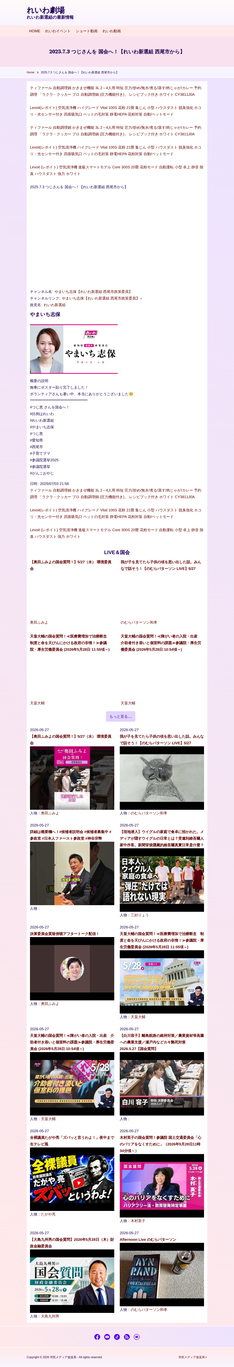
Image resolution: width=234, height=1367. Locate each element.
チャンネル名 (41, 292)
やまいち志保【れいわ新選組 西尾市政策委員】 (94, 292)
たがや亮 (48, 1214)
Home (30, 72)
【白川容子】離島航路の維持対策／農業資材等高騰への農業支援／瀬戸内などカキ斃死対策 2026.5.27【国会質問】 (162, 1042)
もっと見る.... (121, 716)
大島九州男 (50, 1316)
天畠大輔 (37, 703)
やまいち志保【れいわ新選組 (102, 298)
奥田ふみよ (39, 622)
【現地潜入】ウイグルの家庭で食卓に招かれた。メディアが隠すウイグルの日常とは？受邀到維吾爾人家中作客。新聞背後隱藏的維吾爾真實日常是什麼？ (162, 838)
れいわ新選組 (55, 305)
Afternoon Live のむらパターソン (148, 1240)
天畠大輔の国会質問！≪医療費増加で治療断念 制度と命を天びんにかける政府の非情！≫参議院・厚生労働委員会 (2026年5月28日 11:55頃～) (70, 642)
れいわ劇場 (46, 10)
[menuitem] (35, 31)
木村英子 (138, 1221)
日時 (33, 484)
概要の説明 (39, 381)
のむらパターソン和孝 (139, 622)
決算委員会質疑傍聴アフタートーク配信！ (64, 934)
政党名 (35, 305)
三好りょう (140, 915)
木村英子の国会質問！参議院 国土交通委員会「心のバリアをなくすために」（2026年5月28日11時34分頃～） (160, 1144)
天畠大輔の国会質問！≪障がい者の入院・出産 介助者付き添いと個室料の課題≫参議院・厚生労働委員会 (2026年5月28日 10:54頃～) (161, 642)
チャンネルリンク (44, 298)
